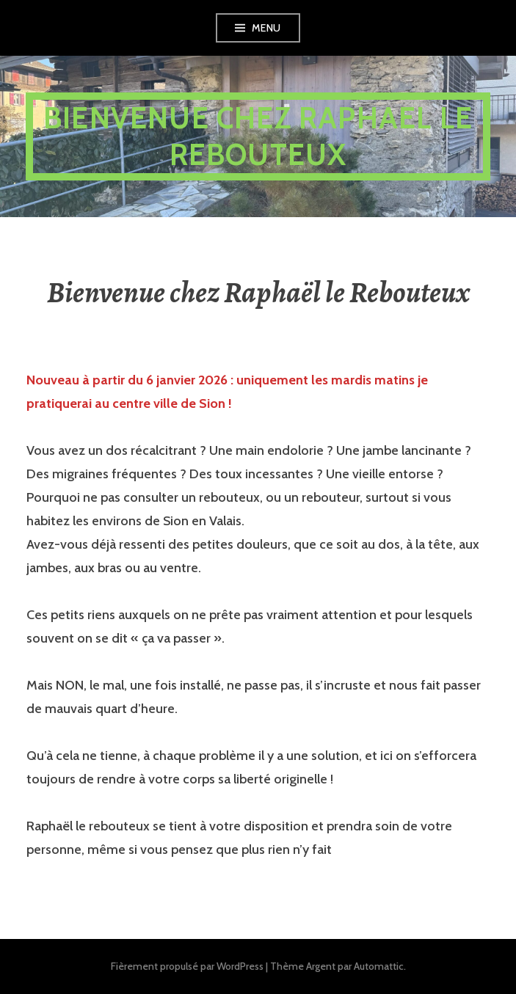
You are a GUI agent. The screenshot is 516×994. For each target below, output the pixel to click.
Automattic (379, 966)
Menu (266, 27)
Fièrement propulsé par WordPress (187, 966)
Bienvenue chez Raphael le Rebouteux (258, 136)
